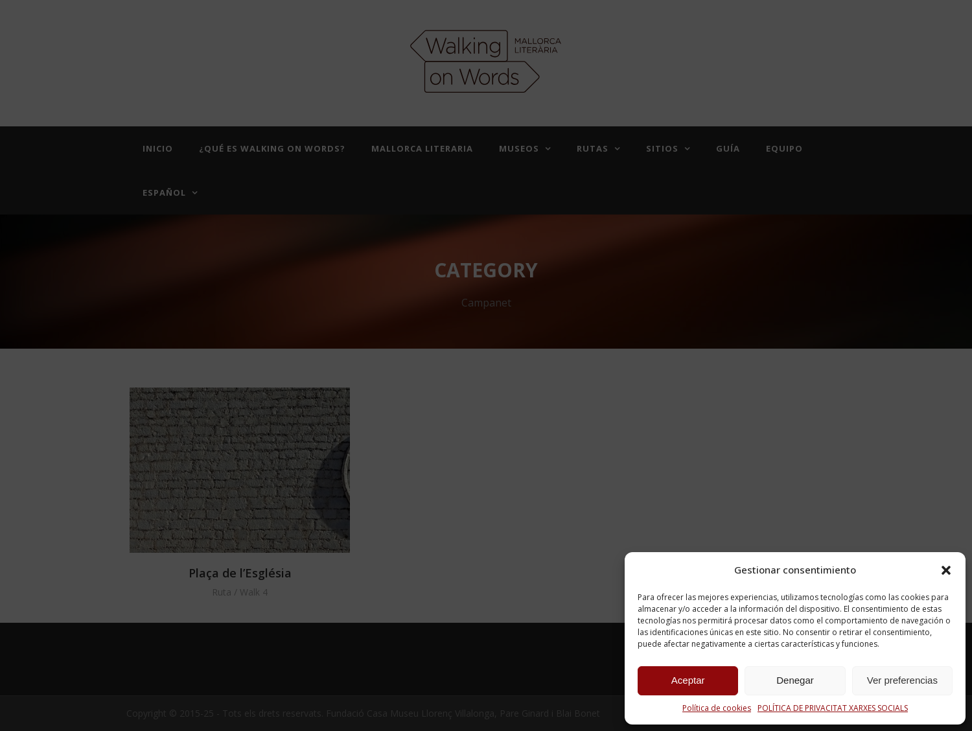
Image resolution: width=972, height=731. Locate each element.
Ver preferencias (902, 680)
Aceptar (688, 680)
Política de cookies (716, 708)
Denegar (795, 680)
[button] (946, 570)
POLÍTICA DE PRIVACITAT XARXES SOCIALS (833, 708)
